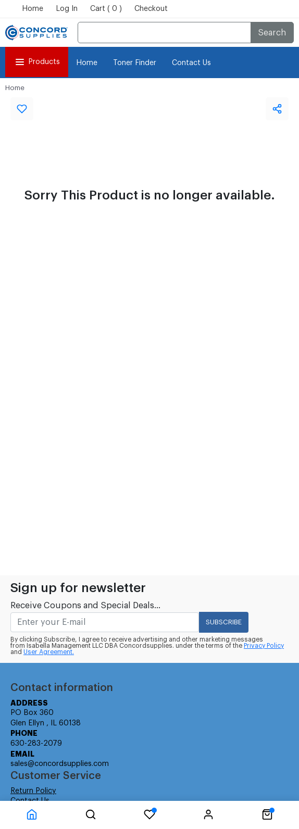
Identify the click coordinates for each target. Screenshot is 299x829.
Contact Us (191, 63)
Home (32, 8)
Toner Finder (134, 63)
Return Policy (33, 791)
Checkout (151, 8)
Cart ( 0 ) (106, 8)
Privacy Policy (264, 646)
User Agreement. (48, 652)
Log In (67, 8)
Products (37, 62)
